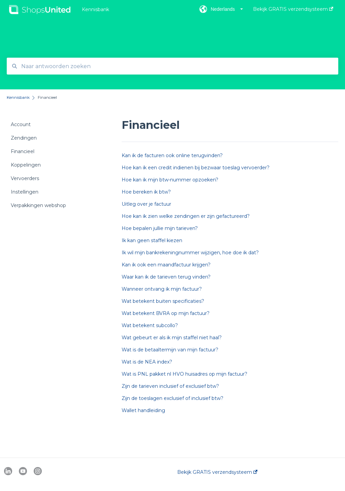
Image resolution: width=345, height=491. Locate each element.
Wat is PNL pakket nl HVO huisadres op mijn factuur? (184, 374)
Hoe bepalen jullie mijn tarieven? (160, 228)
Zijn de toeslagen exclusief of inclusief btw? (172, 398)
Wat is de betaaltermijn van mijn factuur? (170, 350)
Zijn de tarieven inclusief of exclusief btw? (170, 386)
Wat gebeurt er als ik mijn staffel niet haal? (172, 338)
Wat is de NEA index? (147, 362)
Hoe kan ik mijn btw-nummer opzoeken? (170, 180)
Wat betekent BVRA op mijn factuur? (166, 313)
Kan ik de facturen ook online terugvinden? (172, 155)
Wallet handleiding (143, 410)
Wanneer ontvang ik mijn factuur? (162, 289)
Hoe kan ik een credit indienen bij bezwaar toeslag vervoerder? (196, 168)
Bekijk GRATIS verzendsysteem (217, 472)
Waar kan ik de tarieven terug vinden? (166, 277)
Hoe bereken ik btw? (146, 192)
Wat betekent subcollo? (150, 325)
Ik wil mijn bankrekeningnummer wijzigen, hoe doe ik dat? (190, 253)
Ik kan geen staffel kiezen (152, 240)
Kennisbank (95, 9)
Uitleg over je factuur (146, 204)
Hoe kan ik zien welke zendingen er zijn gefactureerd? (186, 216)
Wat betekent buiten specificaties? (163, 301)
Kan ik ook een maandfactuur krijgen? (166, 265)
